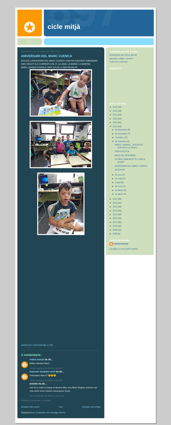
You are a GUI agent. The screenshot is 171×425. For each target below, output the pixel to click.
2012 (115, 218)
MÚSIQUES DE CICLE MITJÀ (123, 55)
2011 (115, 222)
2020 (115, 119)
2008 (115, 234)
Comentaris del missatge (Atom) (50, 412)
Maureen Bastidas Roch (42, 371)
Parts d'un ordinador (119, 62)
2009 (115, 230)
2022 (115, 111)
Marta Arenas (37, 359)
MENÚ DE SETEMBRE (125, 155)
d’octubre (119, 137)
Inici (61, 407)
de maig (119, 178)
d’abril (118, 182)
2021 (115, 115)
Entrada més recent (30, 407)
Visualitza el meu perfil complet (124, 249)
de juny (118, 175)
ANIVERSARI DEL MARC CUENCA (131, 166)
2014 (115, 210)
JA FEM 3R (120, 170)
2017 (115, 199)
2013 (115, 214)
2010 (115, 226)
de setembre (121, 141)
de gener (119, 194)
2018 (115, 126)
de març (119, 186)
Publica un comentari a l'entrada (36, 400)
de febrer (119, 190)
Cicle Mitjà (64, 26)
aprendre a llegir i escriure (121, 58)
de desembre (121, 129)
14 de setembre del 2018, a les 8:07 (46, 368)
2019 (115, 122)
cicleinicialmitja (120, 244)
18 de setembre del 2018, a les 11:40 (47, 396)
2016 (115, 203)
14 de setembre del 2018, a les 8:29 (46, 380)
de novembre (121, 133)
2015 (115, 206)
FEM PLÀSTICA (122, 151)
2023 (115, 107)
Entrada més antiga (91, 407)
